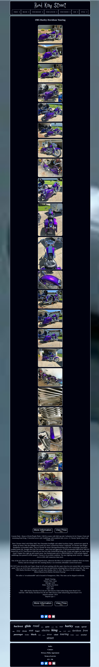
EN (48, 659)
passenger (18, 634)
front (85, 630)
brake (72, 635)
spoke (47, 627)
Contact (50, 649)
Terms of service (50, 656)
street (50, 638)
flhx (60, 631)
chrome (24, 631)
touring (64, 634)
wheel (56, 635)
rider (14, 631)
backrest (18, 626)
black (33, 634)
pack (69, 631)
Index (50, 646)
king (55, 630)
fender (27, 635)
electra (46, 630)
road (36, 626)
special (83, 627)
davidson (76, 630)
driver (49, 634)
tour (39, 635)
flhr (57, 627)
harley (69, 626)
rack (52, 627)
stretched (84, 635)
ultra (42, 627)
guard (44, 635)
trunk (77, 627)
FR (52, 659)
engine (77, 635)
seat (31, 630)
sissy (18, 631)
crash (64, 631)
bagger (37, 631)
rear (61, 626)
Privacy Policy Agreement (50, 653)
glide (28, 626)
